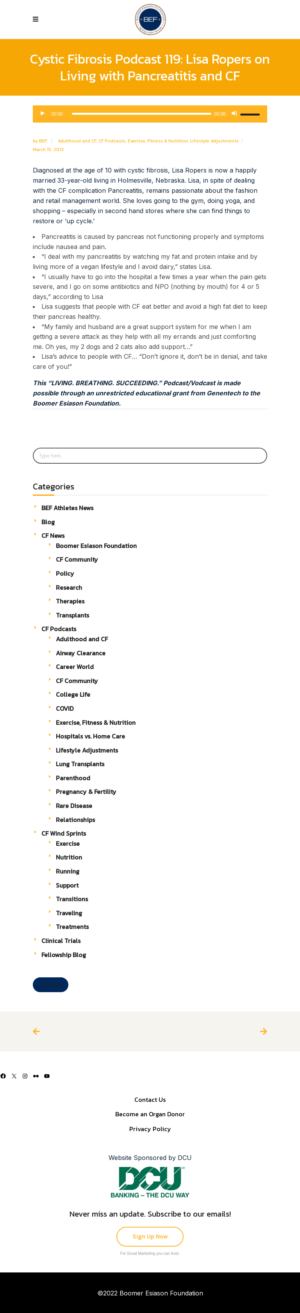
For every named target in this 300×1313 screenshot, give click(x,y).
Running (67, 871)
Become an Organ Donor (150, 1114)
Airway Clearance (80, 653)
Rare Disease (74, 805)
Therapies (70, 601)
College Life (73, 694)
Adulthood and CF (77, 140)
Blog (48, 522)
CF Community (77, 559)
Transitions (72, 899)
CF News (52, 535)
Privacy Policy (150, 1128)
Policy (65, 573)
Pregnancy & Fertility (86, 791)
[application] (150, 114)
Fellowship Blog (63, 954)
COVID (64, 708)
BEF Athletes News (67, 507)
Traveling (69, 913)
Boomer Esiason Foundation (96, 545)
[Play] (43, 114)
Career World (75, 666)
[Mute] (234, 114)
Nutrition (69, 857)
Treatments (72, 926)
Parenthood (73, 778)
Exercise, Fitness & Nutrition (158, 140)
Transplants (72, 615)
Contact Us (150, 1099)
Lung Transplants (80, 764)
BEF (43, 140)
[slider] (141, 114)
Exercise (68, 843)
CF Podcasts (111, 140)
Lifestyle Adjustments (214, 140)
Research (69, 587)
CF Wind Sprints (63, 833)
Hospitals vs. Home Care (90, 736)
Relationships (75, 819)
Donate (50, 984)
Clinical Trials (60, 940)
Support (67, 885)
